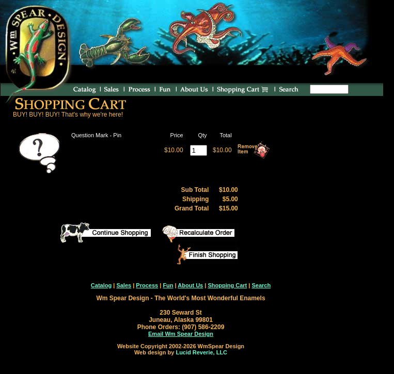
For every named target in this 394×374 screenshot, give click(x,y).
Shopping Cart (227, 285)
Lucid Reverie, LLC (201, 352)
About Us (190, 285)
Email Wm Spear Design (180, 334)
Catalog (101, 285)
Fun (168, 285)
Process (147, 285)
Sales (123, 285)
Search (261, 285)
